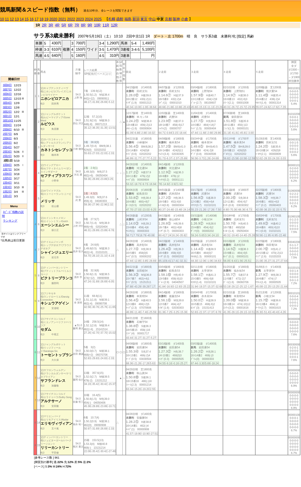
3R (51, 25)
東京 (144, 19)
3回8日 (7, 85)
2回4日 (7, 147)
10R (97, 25)
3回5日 (7, 98)
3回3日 (7, 107)
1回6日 (7, 173)
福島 (128, 19)
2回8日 (7, 129)
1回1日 (7, 196)
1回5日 (7, 178)
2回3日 (7, 151)
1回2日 (7, 191)
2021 (62, 19)
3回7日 (7, 89)
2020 (53, 19)
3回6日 (7, 94)
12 (12, 19)
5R (63, 25)
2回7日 (7, 134)
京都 (168, 19)
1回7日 (7, 169)
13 (17, 19)
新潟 (136, 19)
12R (114, 25)
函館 (119, 19)
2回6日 (7, 138)
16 (32, 19)
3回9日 (7, 125)
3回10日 (8, 120)
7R (77, 25)
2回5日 (7, 142)
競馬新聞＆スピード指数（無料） (40, 10)
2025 (98, 19)
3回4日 (7, 102)
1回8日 (7, 165)
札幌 (111, 19)
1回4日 (7, 182)
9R (90, 25)
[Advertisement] (14, 49)
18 (41, 19)
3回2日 (7, 111)
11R (105, 25)
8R (83, 25)
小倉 (184, 19)
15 (27, 19)
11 (7, 19)
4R (57, 25)
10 (2, 19)
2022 (71, 19)
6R (70, 25)
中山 (152, 19)
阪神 (176, 19)
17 (37, 19)
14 (22, 19)
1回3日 (7, 187)
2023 (80, 19)
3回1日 (7, 116)
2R (44, 25)
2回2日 (7, 156)
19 (46, 19)
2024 (89, 19)
